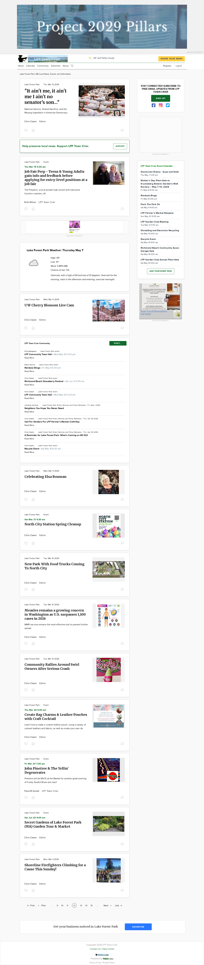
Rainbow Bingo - (43, 368)
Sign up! (160, 98)
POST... (118, 343)
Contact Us (95, 949)
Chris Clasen (30, 121)
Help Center (108, 949)
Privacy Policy (109, 962)
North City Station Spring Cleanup (53, 524)
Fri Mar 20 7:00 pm (35, 763)
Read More (29, 358)
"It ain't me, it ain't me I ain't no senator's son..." (46, 96)
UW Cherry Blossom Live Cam (49, 305)
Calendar (30, 66)
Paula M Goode (32, 791)
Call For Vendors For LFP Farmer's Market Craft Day (52, 422)
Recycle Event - (43, 449)
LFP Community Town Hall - (50, 354)
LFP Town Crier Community (37, 343)
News (21, 66)
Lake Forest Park (32, 84)
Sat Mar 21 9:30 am (35, 519)
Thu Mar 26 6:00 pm (35, 710)
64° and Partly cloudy (101, 58)
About (66, 66)
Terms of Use (96, 962)
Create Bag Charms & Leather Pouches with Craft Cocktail (56, 717)
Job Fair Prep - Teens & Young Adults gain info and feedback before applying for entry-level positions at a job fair (56, 177)
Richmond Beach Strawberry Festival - (54, 381)
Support (120, 146)
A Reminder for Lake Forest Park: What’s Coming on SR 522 (56, 435)
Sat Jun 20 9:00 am (35, 817)
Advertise (55, 66)
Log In (179, 66)
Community (43, 66)
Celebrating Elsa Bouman (45, 477)
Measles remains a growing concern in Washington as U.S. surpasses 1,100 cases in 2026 (55, 614)
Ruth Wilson (30, 202)
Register (167, 66)
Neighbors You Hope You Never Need (44, 408)
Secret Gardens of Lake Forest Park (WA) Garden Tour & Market (53, 824)
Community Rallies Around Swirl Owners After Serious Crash (52, 666)
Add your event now (160, 271)
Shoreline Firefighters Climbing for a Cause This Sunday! (55, 867)
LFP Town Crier (47, 202)
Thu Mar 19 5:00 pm (35, 167)
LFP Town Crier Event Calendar (157, 166)
